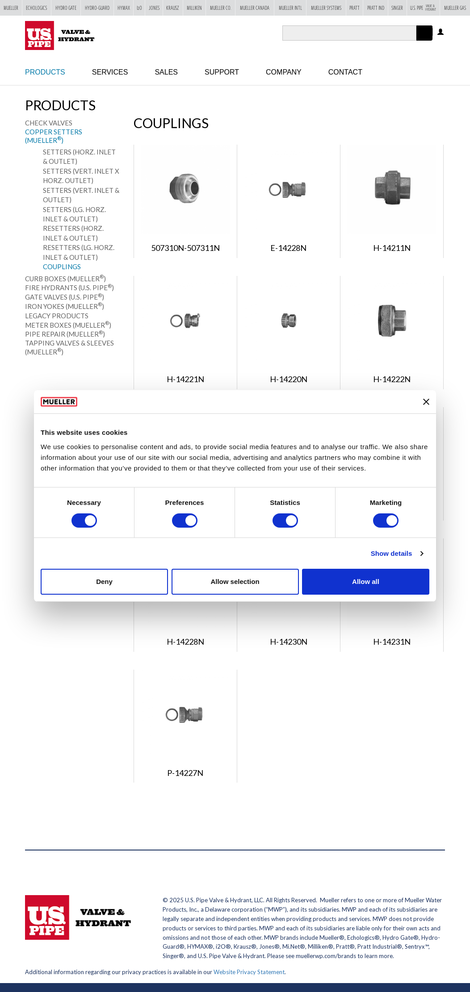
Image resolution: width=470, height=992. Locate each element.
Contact (345, 72)
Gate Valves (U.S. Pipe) (64, 297)
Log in (441, 32)
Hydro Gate (65, 8)
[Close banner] (426, 402)
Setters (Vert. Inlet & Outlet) (81, 195)
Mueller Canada (254, 8)
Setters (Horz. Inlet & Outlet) (79, 156)
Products (45, 72)
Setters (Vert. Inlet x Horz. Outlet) (81, 175)
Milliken (194, 8)
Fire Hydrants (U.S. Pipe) (69, 287)
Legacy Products (56, 316)
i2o (139, 8)
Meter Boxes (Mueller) (68, 325)
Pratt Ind (375, 8)
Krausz (172, 8)
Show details (391, 553)
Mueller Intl (290, 8)
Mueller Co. (220, 8)
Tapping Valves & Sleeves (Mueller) (69, 347)
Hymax (124, 8)
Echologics (36, 8)
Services (110, 72)
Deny (104, 581)
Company (284, 72)
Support (222, 72)
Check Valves (48, 123)
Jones (154, 8)
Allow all (365, 581)
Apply (424, 40)
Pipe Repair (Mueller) (65, 334)
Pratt (354, 8)
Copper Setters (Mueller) (53, 136)
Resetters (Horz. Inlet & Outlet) (73, 233)
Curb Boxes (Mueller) (65, 279)
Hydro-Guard (97, 8)
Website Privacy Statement (249, 971)
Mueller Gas (455, 8)
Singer (397, 8)
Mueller (11, 8)
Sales (166, 72)
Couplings (62, 267)
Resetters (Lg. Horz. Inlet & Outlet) (78, 252)
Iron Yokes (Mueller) (64, 306)
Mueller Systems (326, 8)
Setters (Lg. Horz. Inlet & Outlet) (74, 214)
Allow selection (234, 581)
